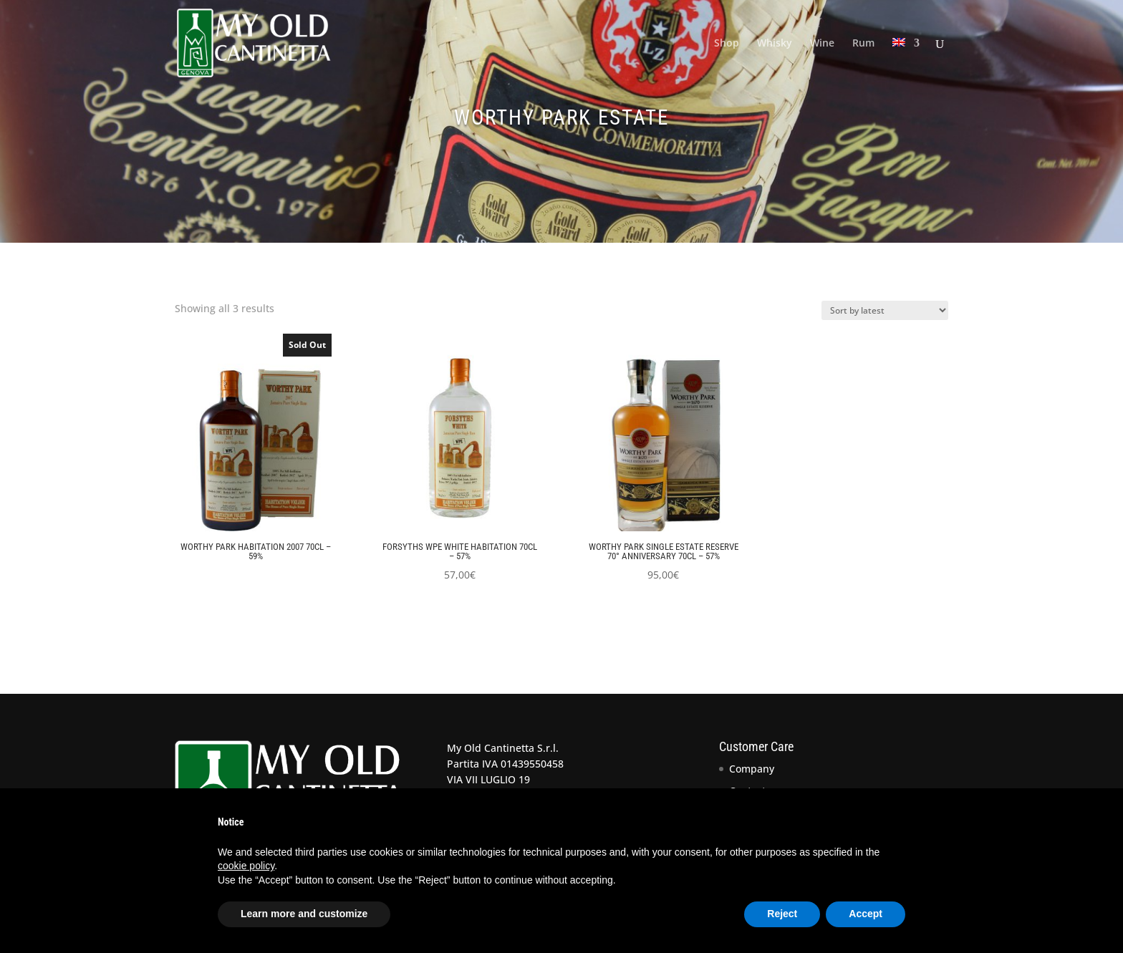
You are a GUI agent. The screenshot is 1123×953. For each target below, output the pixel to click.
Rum (863, 43)
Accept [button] (865, 913)
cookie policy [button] (246, 865)
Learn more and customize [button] (304, 913)
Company (751, 768)
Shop (726, 43)
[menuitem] (906, 62)
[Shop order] (884, 310)
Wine (822, 43)
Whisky (774, 43)
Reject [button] (782, 913)
